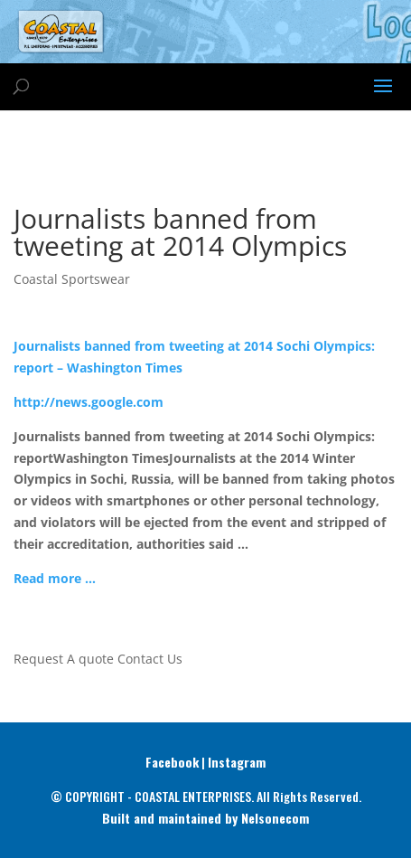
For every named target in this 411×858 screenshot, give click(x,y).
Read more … (55, 578)
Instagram (237, 761)
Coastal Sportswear (72, 279)
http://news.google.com (88, 401)
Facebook (172, 761)
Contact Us (149, 658)
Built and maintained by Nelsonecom (205, 817)
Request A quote (64, 658)
